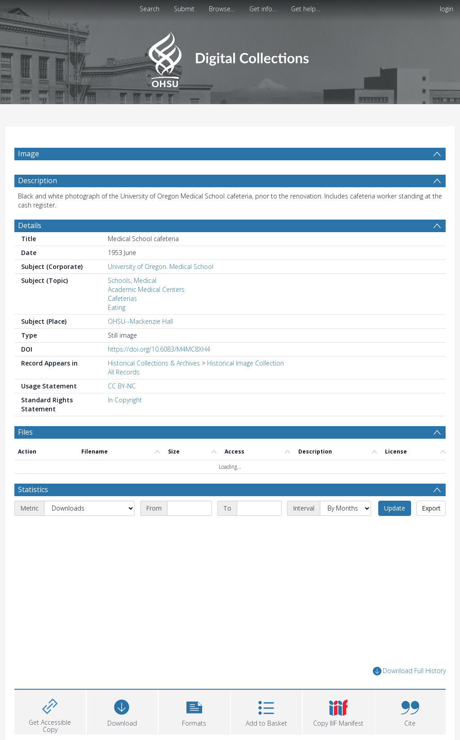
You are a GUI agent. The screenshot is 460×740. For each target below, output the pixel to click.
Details (29, 225)
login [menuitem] (446, 8)
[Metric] (89, 508)
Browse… (222, 8)
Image (28, 154)
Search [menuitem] (149, 8)
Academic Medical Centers (146, 289)
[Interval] (345, 508)
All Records (124, 372)
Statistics (33, 489)
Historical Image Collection (245, 363)
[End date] (259, 508)
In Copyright (125, 400)
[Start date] (189, 508)
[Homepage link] (230, 56)
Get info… (263, 8)
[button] (194, 711)
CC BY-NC (122, 386)
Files (25, 432)
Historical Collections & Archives (154, 363)
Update (394, 508)
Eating (116, 307)
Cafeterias (122, 298)
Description (37, 180)
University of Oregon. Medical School (160, 266)
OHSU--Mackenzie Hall (140, 321)
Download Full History (409, 671)
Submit (184, 8)
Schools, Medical (132, 280)
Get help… (305, 8)
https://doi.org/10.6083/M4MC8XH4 (159, 349)
